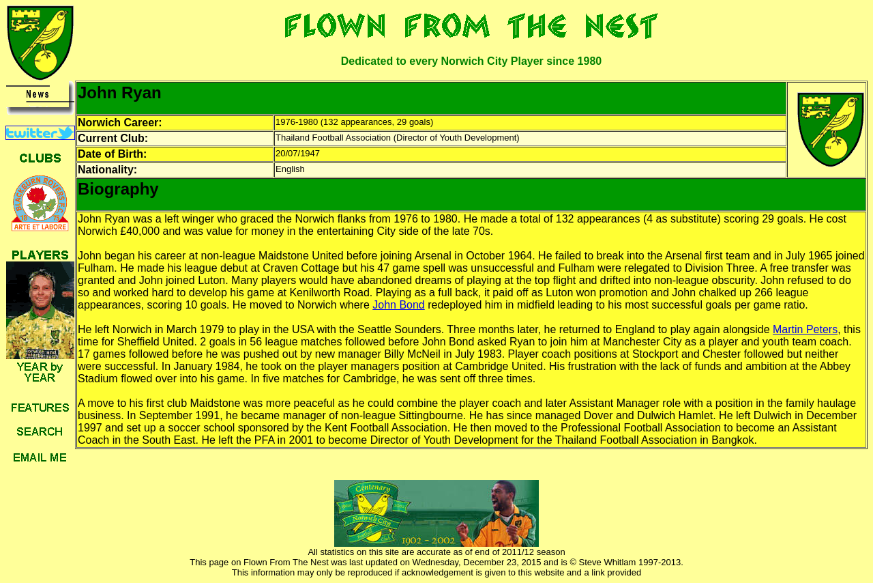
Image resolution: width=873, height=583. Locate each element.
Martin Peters (805, 329)
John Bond (398, 305)
